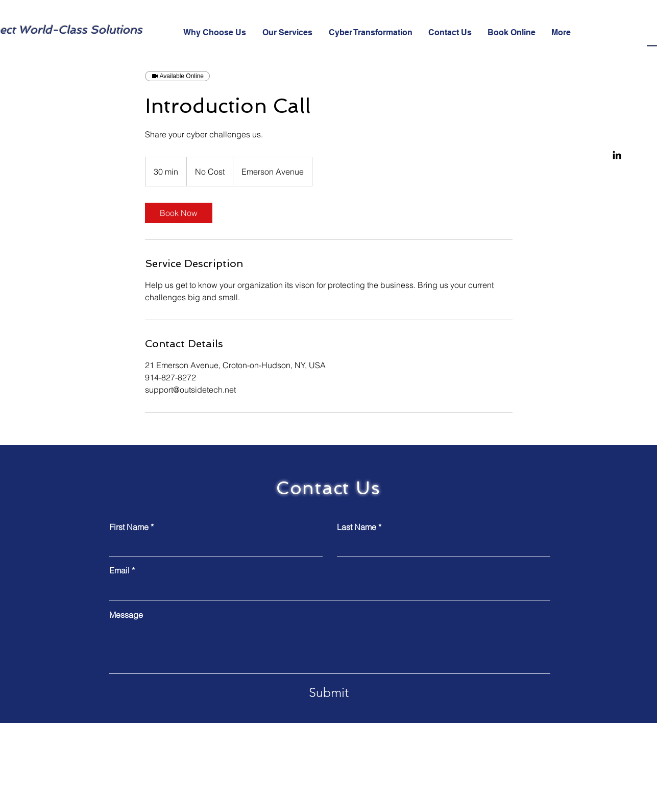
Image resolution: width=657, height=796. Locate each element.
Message (126, 615)
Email (119, 570)
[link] (178, 213)
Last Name (356, 527)
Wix (312, 786)
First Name (129, 527)
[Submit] (329, 692)
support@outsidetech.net (518, 740)
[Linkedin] (617, 155)
